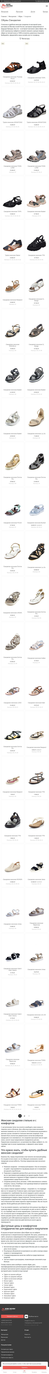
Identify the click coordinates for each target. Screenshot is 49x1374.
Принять (25, 1367)
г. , (11, 1)
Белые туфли (8, 1281)
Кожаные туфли (9, 1298)
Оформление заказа (7, 1352)
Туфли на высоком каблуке (13, 1279)
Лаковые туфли (9, 1294)
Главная (4, 16)
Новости (27, 1334)
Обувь (20, 16)
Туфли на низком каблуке (12, 1274)
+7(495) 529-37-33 (6, 1320)
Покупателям (6, 1345)
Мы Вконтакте (31, 1316)
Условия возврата (7, 1355)
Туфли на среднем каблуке (13, 1277)
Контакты (28, 1337)
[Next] (29, 1116)
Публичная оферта (7, 1357)
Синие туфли (8, 1285)
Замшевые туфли (10, 1296)
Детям (33, 11)
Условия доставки (7, 1349)
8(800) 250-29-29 (6, 1322)
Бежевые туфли (9, 1287)
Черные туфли (9, 1283)
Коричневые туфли (10, 1289)
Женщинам (4, 11)
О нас (27, 1330)
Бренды (45, 11)
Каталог (4, 1330)
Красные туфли (9, 1291)
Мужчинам (19, 11)
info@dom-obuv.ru (30, 1320)
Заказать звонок (12, 1316)
